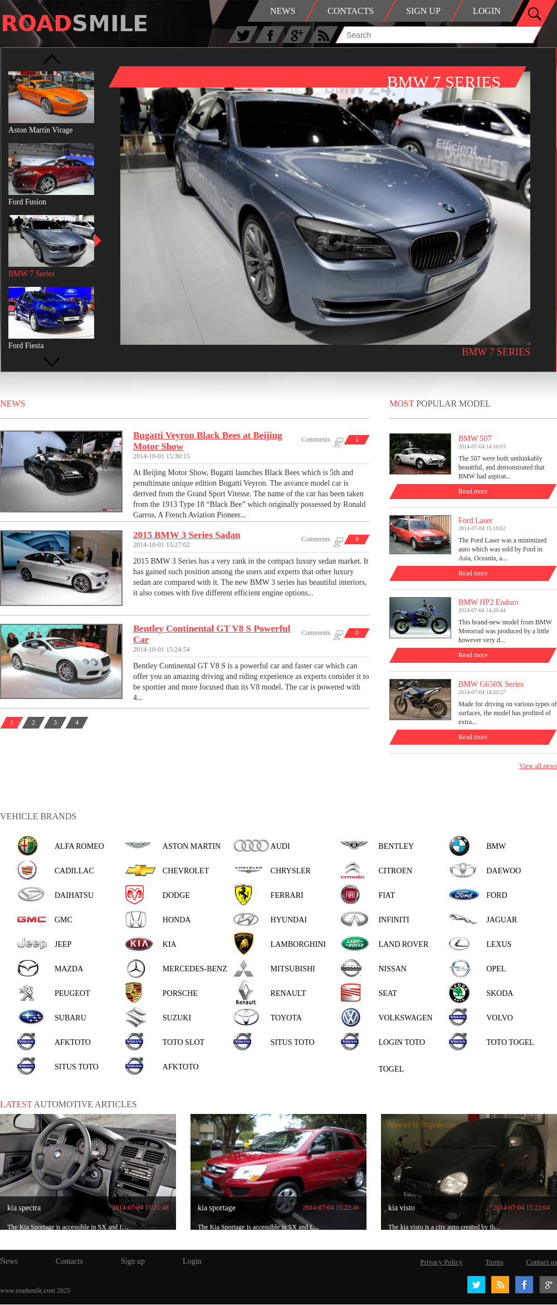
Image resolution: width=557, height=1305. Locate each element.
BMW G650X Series (491, 684)
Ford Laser (475, 520)
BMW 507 (474, 438)
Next (51, 362)
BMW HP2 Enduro (488, 602)
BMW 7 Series (496, 352)
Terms (494, 1262)
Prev (51, 59)
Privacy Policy (441, 1262)
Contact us (541, 1262)
